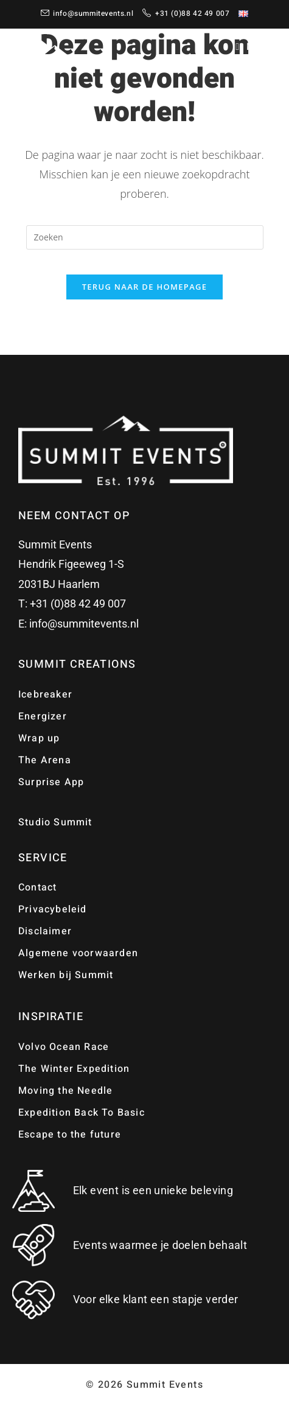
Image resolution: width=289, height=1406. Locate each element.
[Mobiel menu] (254, 47)
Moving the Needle (65, 1090)
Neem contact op (74, 516)
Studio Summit (55, 822)
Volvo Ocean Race (63, 1047)
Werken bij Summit (65, 975)
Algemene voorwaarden (78, 953)
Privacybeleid (52, 909)
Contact (37, 887)
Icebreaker (45, 694)
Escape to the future (69, 1134)
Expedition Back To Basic (81, 1112)
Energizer (42, 716)
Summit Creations (77, 664)
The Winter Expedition (74, 1068)
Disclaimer (45, 931)
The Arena (44, 760)
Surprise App (51, 782)
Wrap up (39, 738)
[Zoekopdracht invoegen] (144, 237)
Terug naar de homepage (144, 286)
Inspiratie (50, 1017)
